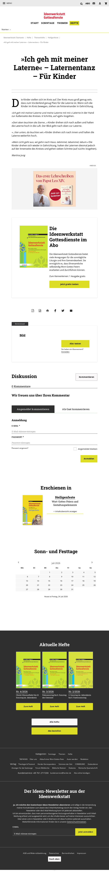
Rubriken (5, 29)
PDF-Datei (33, 310)
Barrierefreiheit (68, 853)
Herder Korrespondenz (47, 764)
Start (35, 23)
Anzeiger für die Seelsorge (22, 768)
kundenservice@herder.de (60, 773)
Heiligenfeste (53, 37)
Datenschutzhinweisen (76, 821)
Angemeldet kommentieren (33, 409)
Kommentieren (86, 377)
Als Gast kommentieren (76, 409)
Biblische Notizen (59, 768)
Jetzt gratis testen (69, 284)
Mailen (71, 310)
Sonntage (47, 23)
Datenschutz (54, 853)
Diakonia (72, 768)
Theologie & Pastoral (26, 764)
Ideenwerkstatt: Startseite (14, 37)
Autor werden (72, 759)
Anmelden (65, 352)
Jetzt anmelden (85, 832)
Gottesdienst (93, 764)
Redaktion (84, 759)
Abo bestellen (54, 731)
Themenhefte (39, 37)
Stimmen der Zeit (65, 764)
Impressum (81, 853)
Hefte (74, 23)
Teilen (55, 310)
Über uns (33, 759)
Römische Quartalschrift (88, 768)
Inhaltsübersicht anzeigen (66, 511)
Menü (9, 3)
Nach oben (54, 859)
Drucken (48, 310)
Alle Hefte (54, 722)
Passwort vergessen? (20, 448)
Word (40, 310)
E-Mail (16, 425)
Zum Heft (28, 706)
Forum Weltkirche (42, 768)
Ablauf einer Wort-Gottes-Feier (52, 759)
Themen (62, 23)
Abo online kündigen (82, 773)
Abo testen (75, 343)
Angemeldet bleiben (87, 449)
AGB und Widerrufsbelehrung (34, 853)
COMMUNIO (80, 764)
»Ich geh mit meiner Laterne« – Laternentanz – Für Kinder (26, 42)
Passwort (18, 437)
